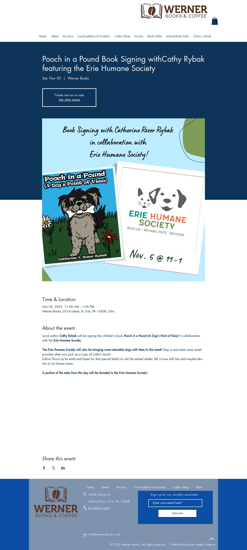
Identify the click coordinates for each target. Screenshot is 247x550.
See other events (69, 100)
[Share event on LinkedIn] (63, 467)
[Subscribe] (177, 513)
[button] (214, 21)
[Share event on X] (53, 467)
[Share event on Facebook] (44, 467)
